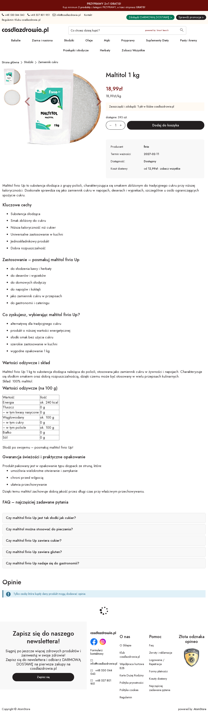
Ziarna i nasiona (42, 40)
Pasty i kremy (188, 40)
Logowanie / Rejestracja (156, 662)
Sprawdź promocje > (191, 17)
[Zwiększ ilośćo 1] (122, 125)
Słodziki (69, 40)
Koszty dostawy (158, 679)
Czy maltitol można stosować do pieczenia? (39, 529)
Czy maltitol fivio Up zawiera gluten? (34, 551)
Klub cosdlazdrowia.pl (130, 655)
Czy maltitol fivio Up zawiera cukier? (34, 540)
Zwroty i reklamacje (160, 653)
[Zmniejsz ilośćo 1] (109, 125)
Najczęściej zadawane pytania (159, 688)
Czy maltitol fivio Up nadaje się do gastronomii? (42, 563)
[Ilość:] (116, 125)
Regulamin (126, 697)
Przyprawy (128, 40)
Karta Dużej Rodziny (132, 675)
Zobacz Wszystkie (133, 50)
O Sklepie (125, 645)
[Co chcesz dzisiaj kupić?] (127, 30)
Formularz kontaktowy (96, 652)
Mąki (107, 40)
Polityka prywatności (131, 683)
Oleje (89, 40)
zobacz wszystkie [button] (170, 169)
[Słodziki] (28, 62)
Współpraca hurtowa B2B (132, 666)
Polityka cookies (129, 690)
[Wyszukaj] (181, 30)
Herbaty (105, 50)
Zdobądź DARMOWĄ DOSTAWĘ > (150, 17)
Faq (151, 645)
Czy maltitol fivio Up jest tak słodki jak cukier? (41, 517)
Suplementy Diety (157, 40)
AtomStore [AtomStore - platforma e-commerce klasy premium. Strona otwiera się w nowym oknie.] (200, 709)
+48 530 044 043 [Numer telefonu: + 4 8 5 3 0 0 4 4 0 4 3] (13, 15)
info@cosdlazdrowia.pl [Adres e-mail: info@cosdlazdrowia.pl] (67, 15)
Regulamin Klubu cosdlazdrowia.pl (21, 20)
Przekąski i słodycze (76, 50)
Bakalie (16, 40)
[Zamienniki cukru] (48, 62)
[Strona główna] (10, 62)
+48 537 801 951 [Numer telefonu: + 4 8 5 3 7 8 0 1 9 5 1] (38, 15)
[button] (27, 101)
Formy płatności (158, 671)
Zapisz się (43, 677)
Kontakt (88, 15)
